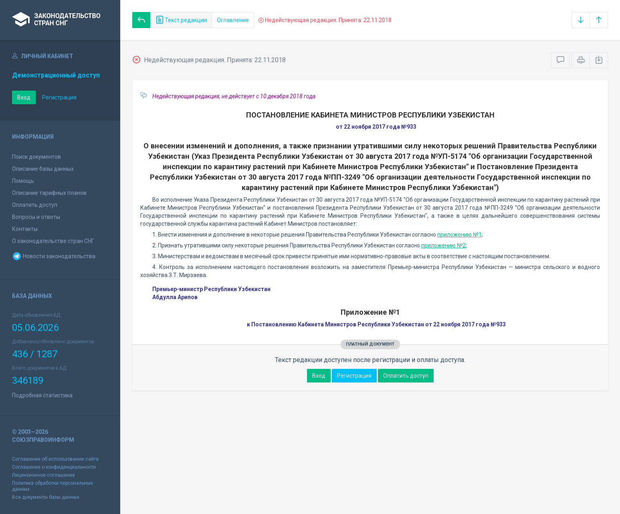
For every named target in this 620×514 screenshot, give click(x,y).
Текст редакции (181, 20)
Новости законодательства (53, 256)
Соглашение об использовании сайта (55, 459)
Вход (23, 97)
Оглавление (233, 20)
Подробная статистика (42, 395)
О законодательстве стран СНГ (53, 241)
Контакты (25, 229)
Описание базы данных (43, 169)
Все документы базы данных (45, 497)
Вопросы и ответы (36, 217)
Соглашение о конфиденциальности (54, 467)
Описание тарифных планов (49, 193)
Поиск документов (36, 157)
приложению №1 (459, 234)
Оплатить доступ (34, 205)
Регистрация (59, 97)
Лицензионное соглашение (43, 475)
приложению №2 (443, 245)
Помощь (23, 181)
